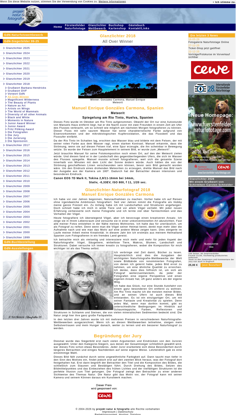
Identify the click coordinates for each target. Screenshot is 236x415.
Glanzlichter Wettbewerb (97, 27)
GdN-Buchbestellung (19, 242)
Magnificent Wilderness (23, 99)
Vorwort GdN (16, 93)
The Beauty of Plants (22, 102)
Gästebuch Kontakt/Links (139, 27)
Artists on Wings (19, 108)
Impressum (109, 411)
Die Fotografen (18, 132)
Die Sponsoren (18, 141)
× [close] (213, 2)
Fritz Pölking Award (21, 129)
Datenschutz (125, 411)
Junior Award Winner (22, 123)
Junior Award (16, 126)
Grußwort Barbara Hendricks (27, 87)
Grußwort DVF (17, 90)
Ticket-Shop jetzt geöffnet (204, 48)
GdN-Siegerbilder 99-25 (21, 41)
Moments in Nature (20, 120)
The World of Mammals (23, 111)
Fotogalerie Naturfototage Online (208, 42)
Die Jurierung (17, 138)
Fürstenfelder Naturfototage (76, 27)
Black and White (19, 117)
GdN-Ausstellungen (18, 248)
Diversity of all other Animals (27, 114)
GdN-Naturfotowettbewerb (23, 34)
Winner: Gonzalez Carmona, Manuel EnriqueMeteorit (117, 101)
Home (58, 26)
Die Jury (13, 135)
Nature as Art (17, 105)
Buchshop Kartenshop (118, 27)
